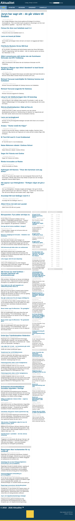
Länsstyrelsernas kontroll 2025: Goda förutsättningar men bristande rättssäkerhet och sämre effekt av (38, 274)
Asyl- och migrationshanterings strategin (13, 496)
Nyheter (12, 7)
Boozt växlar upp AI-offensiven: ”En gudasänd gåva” (15, 320)
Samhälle (43, 7)
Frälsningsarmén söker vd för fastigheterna (14, 362)
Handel (4, 269)
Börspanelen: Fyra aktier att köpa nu (15, 215)
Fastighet (5, 333)
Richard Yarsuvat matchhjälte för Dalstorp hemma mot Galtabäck (22, 80)
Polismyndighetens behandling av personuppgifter (11, 474)
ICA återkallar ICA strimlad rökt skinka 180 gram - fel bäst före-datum (38, 253)
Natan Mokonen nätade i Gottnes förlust (16, 145)
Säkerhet (32, 7)
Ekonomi (22, 7)
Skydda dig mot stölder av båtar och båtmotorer (39, 412)
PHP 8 (66, 514)
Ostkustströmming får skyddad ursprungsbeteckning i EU (38, 332)
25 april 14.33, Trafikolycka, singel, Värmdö (37, 223)
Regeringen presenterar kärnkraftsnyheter (13, 485)
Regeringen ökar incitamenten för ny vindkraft (15, 450)
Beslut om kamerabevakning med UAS (38, 385)
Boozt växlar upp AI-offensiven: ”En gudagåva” (15, 308)
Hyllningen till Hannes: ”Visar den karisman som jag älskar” (21, 170)
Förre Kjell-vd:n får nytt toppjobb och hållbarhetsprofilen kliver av (12, 285)
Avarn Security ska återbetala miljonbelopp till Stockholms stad (38, 354)
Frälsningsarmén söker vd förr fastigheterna (14, 373)
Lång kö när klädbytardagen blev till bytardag (19, 97)
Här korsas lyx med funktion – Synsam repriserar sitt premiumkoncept (13, 273)
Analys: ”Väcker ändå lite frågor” (14, 126)
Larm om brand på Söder (11, 36)
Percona (71, 514)
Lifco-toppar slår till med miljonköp (11, 259)
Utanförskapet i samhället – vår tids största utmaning (14, 434)
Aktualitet (17, 508)
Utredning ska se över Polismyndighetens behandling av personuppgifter (13, 462)
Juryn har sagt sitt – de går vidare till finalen (22, 15)
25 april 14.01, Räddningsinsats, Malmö (37, 216)
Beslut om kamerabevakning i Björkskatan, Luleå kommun (37, 399)
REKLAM (51, 269)
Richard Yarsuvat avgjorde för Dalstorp (16, 89)
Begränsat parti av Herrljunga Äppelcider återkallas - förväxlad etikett (38, 294)
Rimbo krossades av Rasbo (12, 162)
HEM (3, 7)
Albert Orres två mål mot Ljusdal (14, 204)
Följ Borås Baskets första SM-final (14, 46)
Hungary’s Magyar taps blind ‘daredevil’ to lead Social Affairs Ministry (22, 68)
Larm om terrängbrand (10, 117)
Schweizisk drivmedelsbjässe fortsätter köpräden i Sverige (12, 387)
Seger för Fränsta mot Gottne (12, 153)
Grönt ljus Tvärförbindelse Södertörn (15, 336)
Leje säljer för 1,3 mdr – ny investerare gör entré (15, 346)
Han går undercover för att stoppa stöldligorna (15, 298)
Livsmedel (36, 249)
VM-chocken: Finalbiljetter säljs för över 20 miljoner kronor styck (14, 422)
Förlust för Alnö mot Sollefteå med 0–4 (16, 28)
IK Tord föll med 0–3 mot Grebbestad (15, 137)
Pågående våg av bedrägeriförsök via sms (39, 371)
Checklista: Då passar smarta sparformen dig (14, 411)
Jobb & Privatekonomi (10, 212)
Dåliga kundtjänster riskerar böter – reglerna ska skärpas (14, 399)
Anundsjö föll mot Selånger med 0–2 (15, 196)
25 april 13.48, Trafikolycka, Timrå (37, 234)
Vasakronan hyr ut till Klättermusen (11, 352)
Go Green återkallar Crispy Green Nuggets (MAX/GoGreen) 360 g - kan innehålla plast (38, 315)
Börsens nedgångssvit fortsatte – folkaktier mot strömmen (15, 235)
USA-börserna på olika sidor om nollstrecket (14, 247)
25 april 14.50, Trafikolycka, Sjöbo (37, 242)
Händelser (37, 212)
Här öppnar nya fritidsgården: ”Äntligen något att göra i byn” (23, 183)
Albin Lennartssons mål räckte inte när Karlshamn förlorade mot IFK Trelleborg (21, 57)
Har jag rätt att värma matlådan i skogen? (13, 226)
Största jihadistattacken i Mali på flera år (17, 107)
